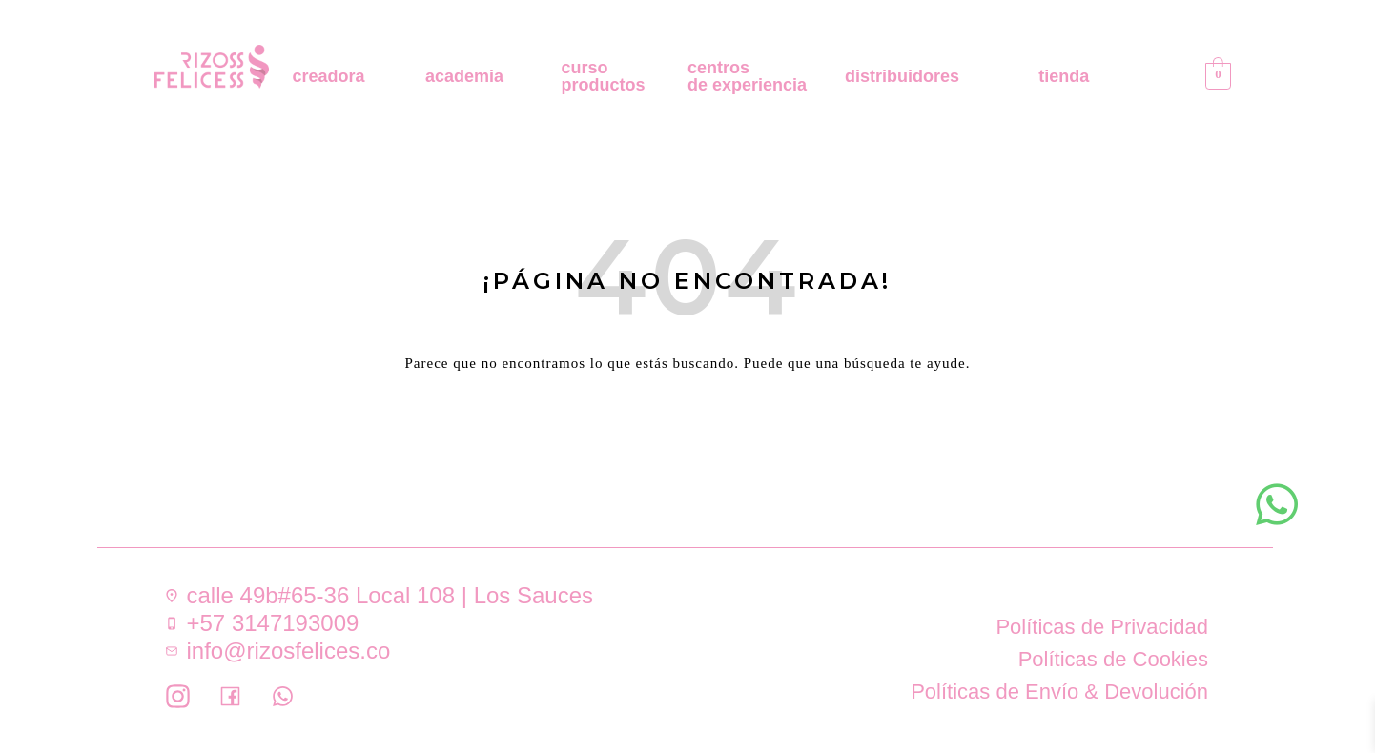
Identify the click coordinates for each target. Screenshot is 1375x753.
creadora (329, 76)
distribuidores (902, 76)
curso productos (604, 76)
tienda (1063, 76)
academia (464, 76)
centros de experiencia (747, 76)
